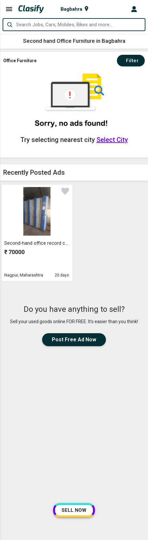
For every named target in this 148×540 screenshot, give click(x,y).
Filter (131, 61)
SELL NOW (74, 510)
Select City (112, 140)
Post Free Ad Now (74, 339)
